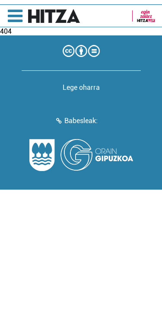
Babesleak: (81, 121)
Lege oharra (81, 87)
